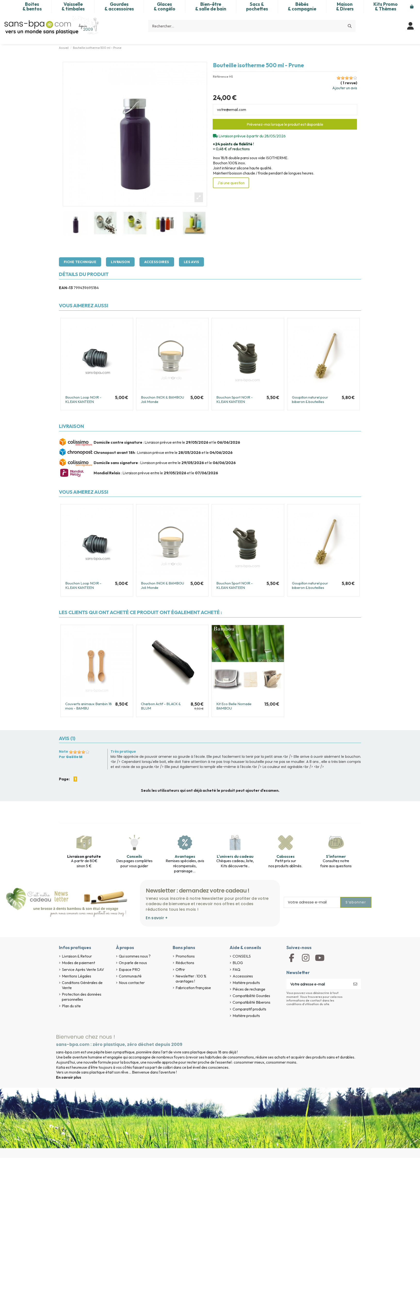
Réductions (185, 962)
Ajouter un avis (344, 87)
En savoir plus (68, 1077)
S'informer (336, 856)
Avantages (185, 856)
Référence (220, 76)
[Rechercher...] (349, 26)
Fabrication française (193, 987)
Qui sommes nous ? (135, 956)
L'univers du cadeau (235, 856)
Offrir (180, 969)
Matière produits (246, 982)
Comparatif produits (249, 1009)
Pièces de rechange (249, 989)
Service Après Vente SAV (83, 969)
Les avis (191, 262)
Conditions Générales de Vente (82, 985)
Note (63, 751)
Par (70, 756)
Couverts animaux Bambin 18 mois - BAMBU (88, 705)
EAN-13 (66, 287)
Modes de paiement (78, 962)
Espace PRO (129, 969)
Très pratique (123, 751)
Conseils (134, 856)
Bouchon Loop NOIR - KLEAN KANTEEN (83, 399)
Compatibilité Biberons (251, 1002)
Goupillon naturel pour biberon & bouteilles (310, 399)
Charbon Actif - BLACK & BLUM (161, 705)
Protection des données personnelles (81, 997)
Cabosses (285, 856)
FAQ (236, 969)
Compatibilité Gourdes (251, 995)
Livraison (120, 262)
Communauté (130, 976)
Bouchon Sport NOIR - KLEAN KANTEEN (234, 399)
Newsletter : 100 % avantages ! (191, 979)
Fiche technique (80, 262)
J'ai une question (231, 182)
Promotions (185, 956)
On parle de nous (133, 962)
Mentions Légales (76, 976)
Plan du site (71, 1005)
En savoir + (157, 918)
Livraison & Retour (77, 956)
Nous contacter (132, 982)
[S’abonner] (355, 984)
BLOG (238, 962)
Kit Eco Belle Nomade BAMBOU (233, 705)
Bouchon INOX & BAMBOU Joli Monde (162, 399)
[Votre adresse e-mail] (318, 984)
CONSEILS (242, 956)
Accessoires (156, 262)
